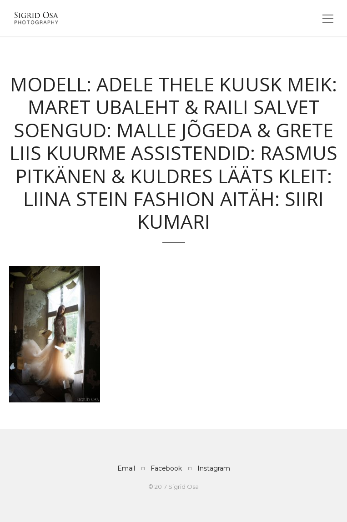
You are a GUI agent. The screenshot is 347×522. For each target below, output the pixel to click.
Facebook (166, 468)
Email (126, 468)
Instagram (213, 468)
